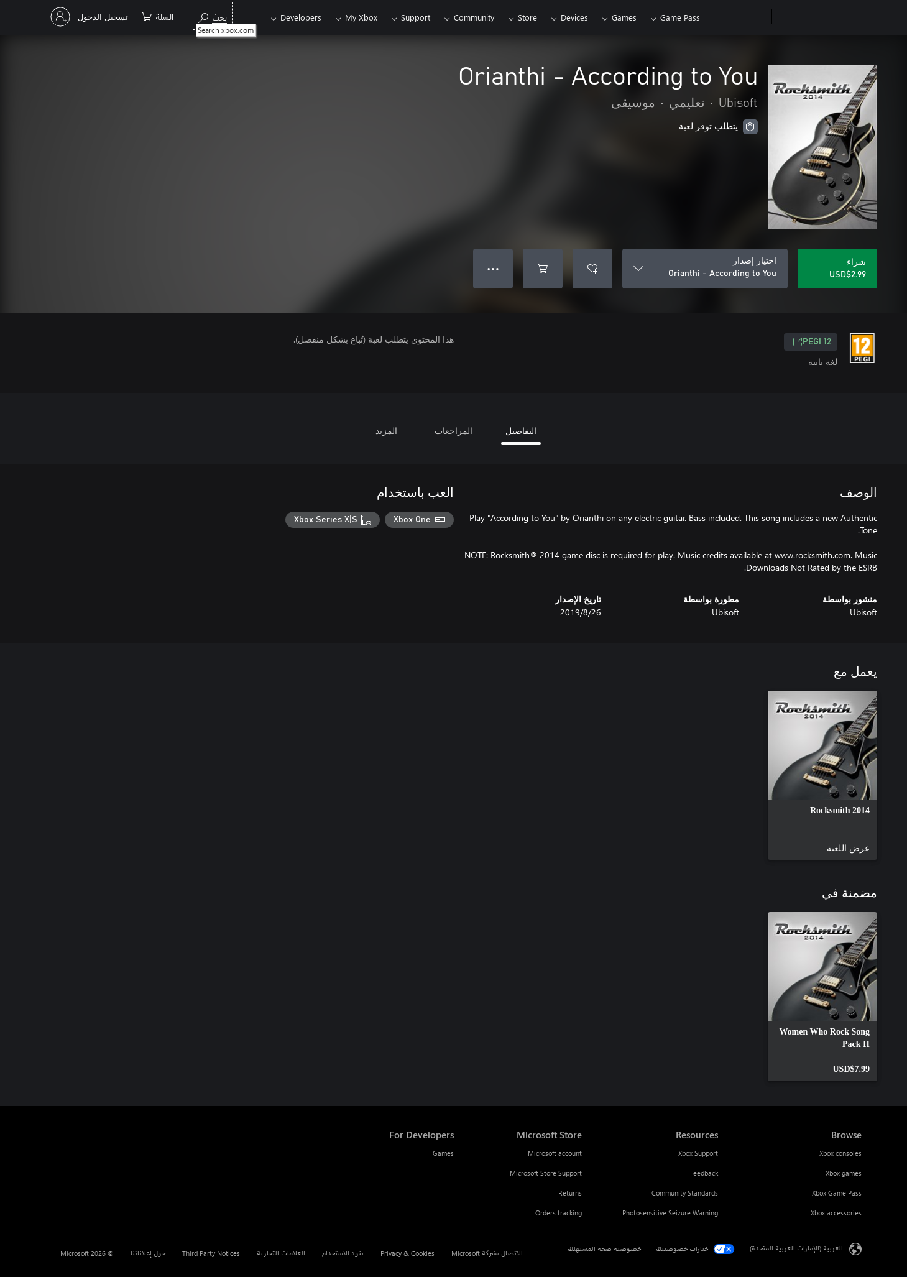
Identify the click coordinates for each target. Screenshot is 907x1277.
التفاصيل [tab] (520, 430)
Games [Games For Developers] (443, 1153)
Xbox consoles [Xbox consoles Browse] (840, 1153)
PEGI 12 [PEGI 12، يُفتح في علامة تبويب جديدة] (812, 342)
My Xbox (361, 17)
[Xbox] (737, 17)
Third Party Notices (211, 1253)
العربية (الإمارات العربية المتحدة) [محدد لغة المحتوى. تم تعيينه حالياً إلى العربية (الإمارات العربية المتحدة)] (796, 1248)
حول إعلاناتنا (148, 1253)
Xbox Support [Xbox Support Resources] (698, 1153)
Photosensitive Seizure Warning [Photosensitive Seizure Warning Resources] (670, 1213)
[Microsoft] (819, 17)
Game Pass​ (680, 17)
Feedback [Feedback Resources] (704, 1173)
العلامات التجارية (281, 1253)
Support (415, 17)
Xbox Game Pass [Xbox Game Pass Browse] (837, 1193)
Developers (300, 17)
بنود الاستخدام (343, 1253)
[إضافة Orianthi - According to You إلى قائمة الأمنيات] (592, 268)
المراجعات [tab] (453, 430)
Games (624, 17)
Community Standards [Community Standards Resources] (684, 1193)
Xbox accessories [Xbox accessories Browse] (836, 1213)
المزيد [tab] (386, 430)
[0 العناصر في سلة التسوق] (157, 15)
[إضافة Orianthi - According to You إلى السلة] (543, 268)
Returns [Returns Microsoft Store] (570, 1193)
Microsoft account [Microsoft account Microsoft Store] (555, 1153)
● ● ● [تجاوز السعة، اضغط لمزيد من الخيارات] (493, 268)
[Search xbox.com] (213, 16)
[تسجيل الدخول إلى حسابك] (90, 17)
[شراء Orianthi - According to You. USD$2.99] (837, 268)
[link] (822, 775)
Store (527, 17)
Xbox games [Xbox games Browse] (844, 1173)
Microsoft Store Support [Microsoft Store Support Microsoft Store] (546, 1173)
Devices (574, 17)
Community (474, 17)
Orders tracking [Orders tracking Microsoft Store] (558, 1213)
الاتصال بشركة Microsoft (487, 1253)
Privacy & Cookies (407, 1253)
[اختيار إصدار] (705, 268)
